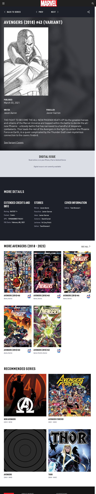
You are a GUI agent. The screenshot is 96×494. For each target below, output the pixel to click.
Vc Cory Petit (46, 222)
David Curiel (46, 219)
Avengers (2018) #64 (71, 295)
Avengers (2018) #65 (42, 295)
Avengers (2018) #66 (12, 295)
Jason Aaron (10, 112)
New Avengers (10, 419)
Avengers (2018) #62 (42, 350)
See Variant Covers (13, 142)
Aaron (5, 298)
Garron (10, 298)
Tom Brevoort (45, 226)
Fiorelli (40, 353)
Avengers (8, 474)
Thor (50, 474)
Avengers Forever (55, 419)
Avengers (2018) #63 (12, 350)
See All (86, 246)
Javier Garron (53, 112)
